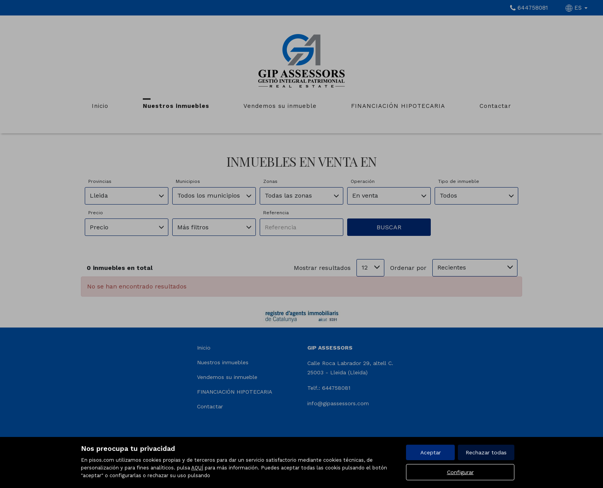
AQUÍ (197, 468)
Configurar (460, 472)
